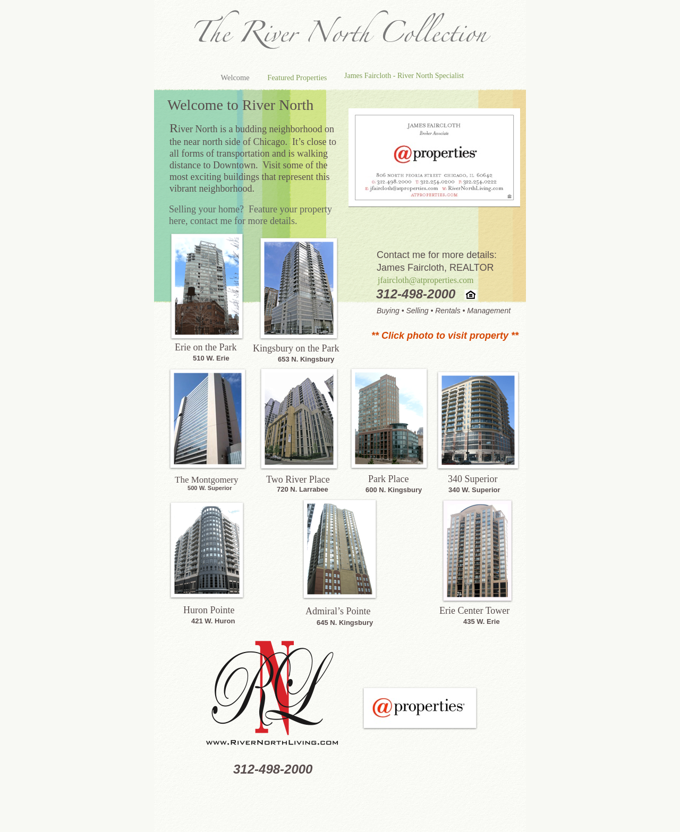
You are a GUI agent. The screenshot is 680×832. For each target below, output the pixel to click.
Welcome (236, 77)
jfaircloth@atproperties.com (425, 280)
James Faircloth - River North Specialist (404, 76)
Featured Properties (297, 77)
